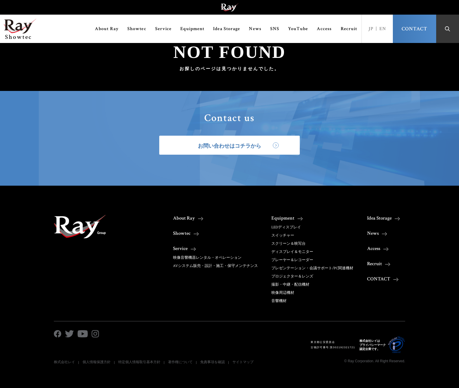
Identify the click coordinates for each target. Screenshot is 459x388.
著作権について (180, 362)
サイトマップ (243, 362)
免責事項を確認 (212, 362)
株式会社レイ (64, 362)
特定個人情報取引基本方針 (139, 362)
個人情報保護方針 (97, 362)
